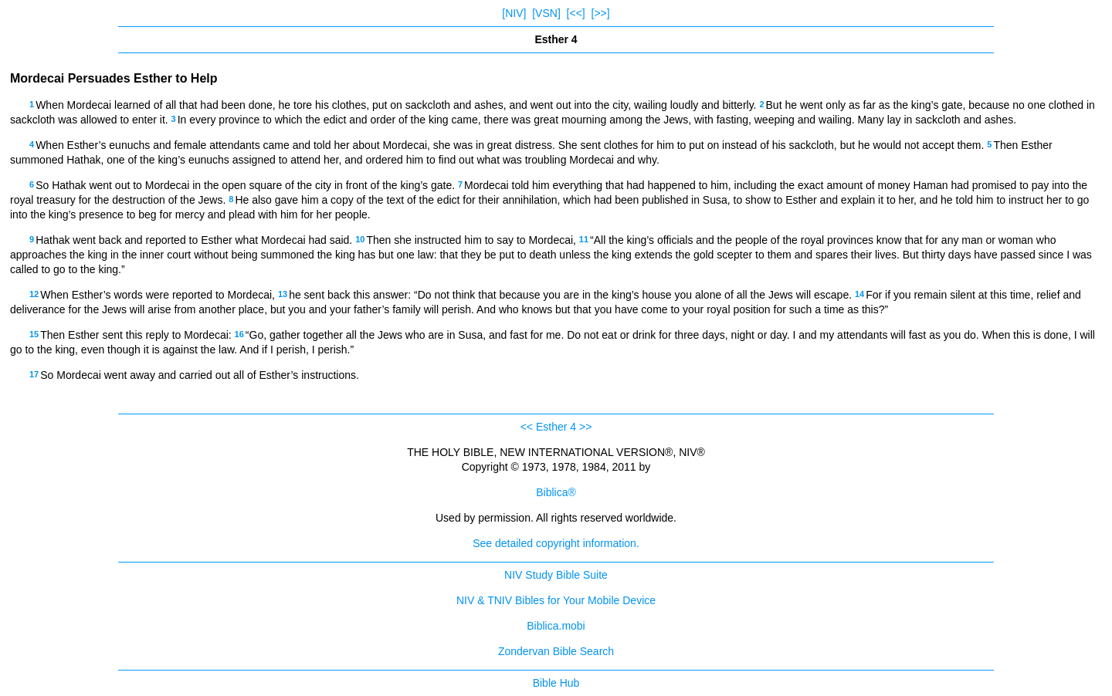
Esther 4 (556, 427)
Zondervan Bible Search (556, 651)
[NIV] (514, 13)
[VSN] (546, 13)
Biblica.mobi (556, 626)
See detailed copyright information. (556, 543)
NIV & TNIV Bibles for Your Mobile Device (556, 600)
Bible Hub (556, 683)
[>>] (601, 13)
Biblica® (556, 492)
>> (585, 427)
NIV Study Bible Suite (556, 575)
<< (526, 427)
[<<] (576, 13)
